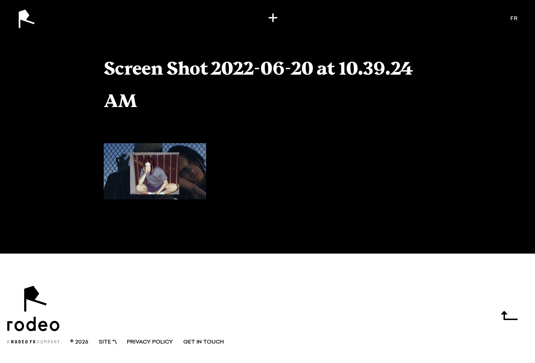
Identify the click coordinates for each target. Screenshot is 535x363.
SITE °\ (108, 342)
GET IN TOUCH (203, 342)
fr (514, 18)
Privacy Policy (150, 342)
